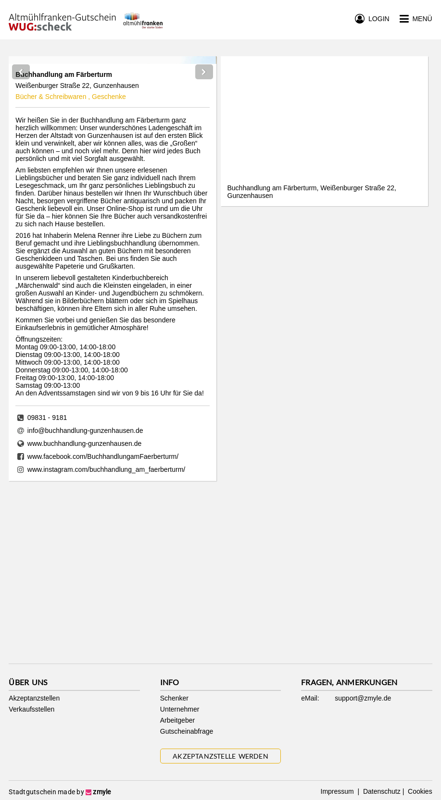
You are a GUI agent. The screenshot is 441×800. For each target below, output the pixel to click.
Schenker (174, 698)
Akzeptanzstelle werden (220, 756)
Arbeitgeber (177, 720)
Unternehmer (180, 709)
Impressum (338, 791)
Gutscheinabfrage (187, 731)
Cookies (419, 791)
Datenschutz (381, 791)
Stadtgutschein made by (60, 792)
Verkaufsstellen (31, 709)
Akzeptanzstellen (34, 698)
